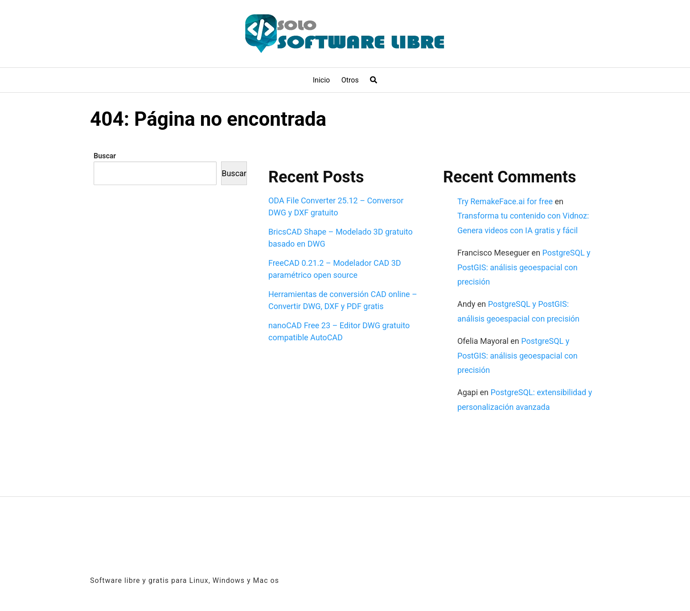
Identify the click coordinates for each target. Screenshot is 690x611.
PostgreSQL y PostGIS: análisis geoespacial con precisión (524, 267)
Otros (350, 80)
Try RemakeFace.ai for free (505, 201)
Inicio (321, 80)
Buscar (105, 156)
